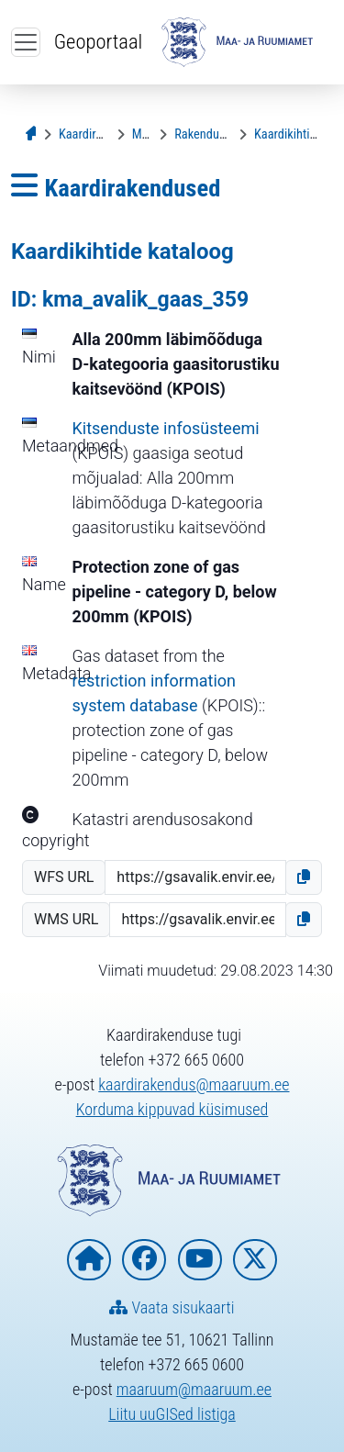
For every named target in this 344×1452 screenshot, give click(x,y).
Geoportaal (98, 41)
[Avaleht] (34, 134)
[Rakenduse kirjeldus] (226, 134)
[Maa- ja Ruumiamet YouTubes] (200, 1259)
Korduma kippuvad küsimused (172, 1109)
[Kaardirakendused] (105, 134)
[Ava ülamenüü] (25, 42)
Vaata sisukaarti (171, 1307)
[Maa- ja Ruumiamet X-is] (255, 1259)
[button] (303, 877)
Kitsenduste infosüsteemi (166, 428)
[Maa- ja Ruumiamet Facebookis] (144, 1259)
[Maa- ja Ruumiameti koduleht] (89, 1259)
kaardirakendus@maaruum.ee (193, 1084)
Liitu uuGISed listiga (172, 1414)
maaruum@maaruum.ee (194, 1389)
